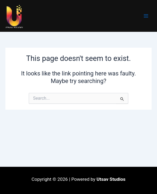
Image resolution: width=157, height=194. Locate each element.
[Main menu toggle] (146, 16)
